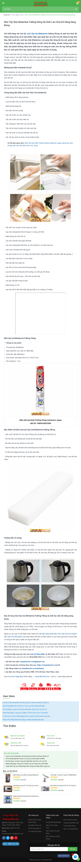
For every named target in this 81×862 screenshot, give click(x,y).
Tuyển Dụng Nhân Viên (71, 823)
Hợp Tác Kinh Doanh (70, 820)
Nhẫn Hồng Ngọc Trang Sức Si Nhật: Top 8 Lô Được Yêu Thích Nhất (25, 713)
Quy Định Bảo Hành (34, 831)
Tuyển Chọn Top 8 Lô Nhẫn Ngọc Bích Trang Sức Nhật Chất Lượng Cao (26, 716)
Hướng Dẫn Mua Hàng (53, 822)
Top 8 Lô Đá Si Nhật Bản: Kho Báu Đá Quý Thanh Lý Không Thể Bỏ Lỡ (25, 702)
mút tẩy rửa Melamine (37, 33)
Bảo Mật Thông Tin (34, 825)
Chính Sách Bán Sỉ (34, 828)
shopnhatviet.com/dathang (33, 668)
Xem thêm (9, 696)
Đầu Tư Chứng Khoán (70, 829)
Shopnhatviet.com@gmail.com (12, 833)
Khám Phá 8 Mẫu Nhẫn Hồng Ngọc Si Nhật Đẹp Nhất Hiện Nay (23, 720)
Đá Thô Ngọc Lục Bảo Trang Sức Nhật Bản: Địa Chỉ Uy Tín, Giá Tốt (24, 709)
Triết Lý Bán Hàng (69, 826)
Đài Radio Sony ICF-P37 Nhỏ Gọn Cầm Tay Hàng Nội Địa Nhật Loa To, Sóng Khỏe (39, 785)
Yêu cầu (72, 849)
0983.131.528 (14, 828)
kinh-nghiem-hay (18, 15)
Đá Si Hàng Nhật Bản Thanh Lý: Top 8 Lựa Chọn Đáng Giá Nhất (23, 706)
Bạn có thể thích (10, 771)
